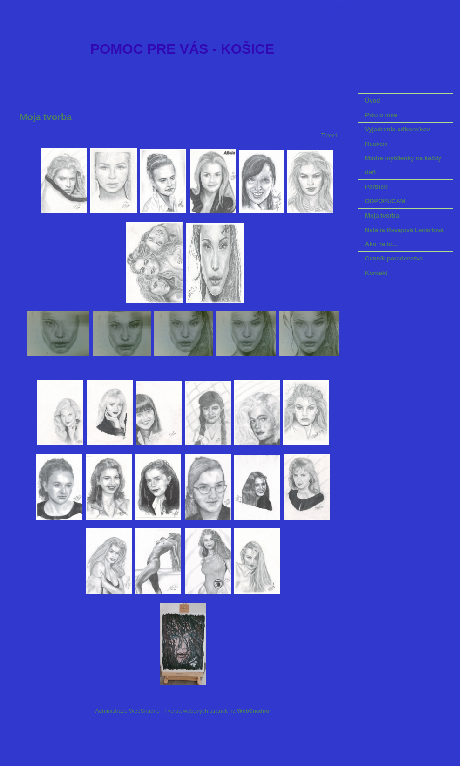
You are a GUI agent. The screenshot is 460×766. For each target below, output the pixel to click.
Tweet (329, 135)
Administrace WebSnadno (127, 711)
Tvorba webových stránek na (217, 711)
